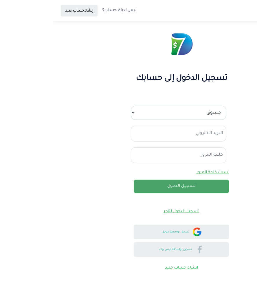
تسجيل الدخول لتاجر (128, 211)
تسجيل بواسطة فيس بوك (128, 249)
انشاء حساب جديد (128, 268)
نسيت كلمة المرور (159, 172)
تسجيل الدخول (128, 186)
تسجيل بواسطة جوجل (128, 232)
